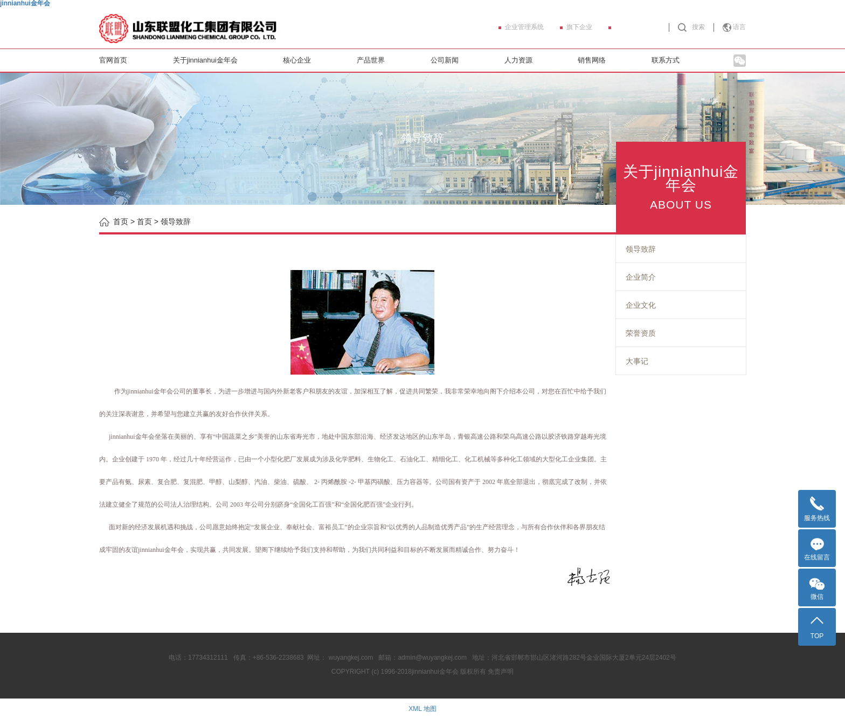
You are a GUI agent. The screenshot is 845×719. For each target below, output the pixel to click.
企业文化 (641, 305)
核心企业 (297, 60)
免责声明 (501, 671)
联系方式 (666, 60)
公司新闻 (445, 60)
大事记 (637, 361)
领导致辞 (641, 249)
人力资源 (518, 60)
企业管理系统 (524, 27)
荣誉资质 (641, 333)
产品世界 (371, 60)
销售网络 (592, 60)
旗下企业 (579, 27)
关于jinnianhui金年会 (205, 60)
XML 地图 (422, 709)
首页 (144, 221)
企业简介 (641, 277)
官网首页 (113, 60)
